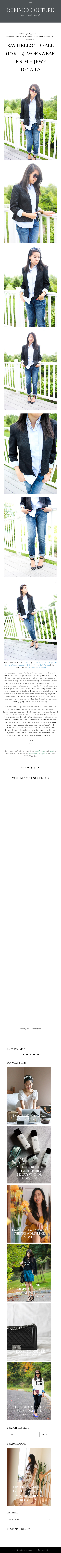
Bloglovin (43, 753)
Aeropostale (10, 36)
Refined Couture (30, 9)
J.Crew (35, 36)
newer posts (24, 1028)
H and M (28, 36)
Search (45, 1434)
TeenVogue (40, 751)
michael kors (49, 36)
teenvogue (30, 39)
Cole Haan (20, 36)
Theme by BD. (43, 1550)
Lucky (52, 751)
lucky (41, 36)
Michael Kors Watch (37, 668)
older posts (36, 1028)
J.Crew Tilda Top (39, 662)
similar (28, 662)
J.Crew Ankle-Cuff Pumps (38, 665)
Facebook (33, 753)
